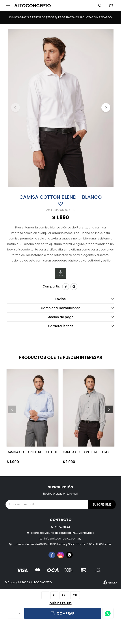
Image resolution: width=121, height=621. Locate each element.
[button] (100, 5)
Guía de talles (61, 603)
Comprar (65, 613)
